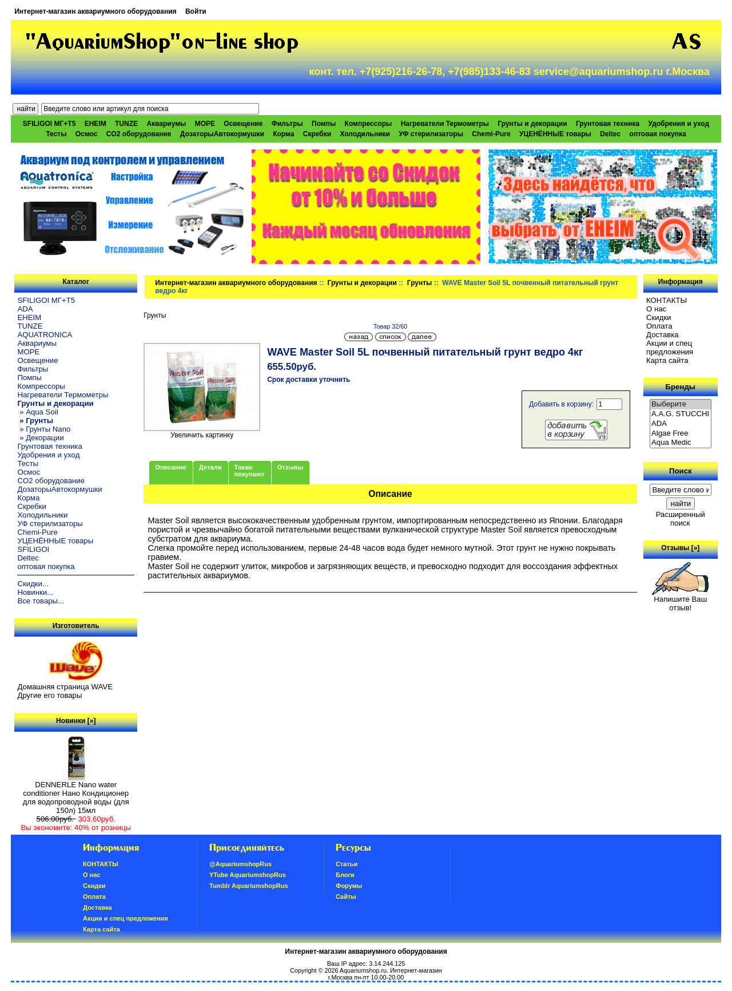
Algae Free (680, 434)
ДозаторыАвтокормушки (222, 134)
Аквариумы (166, 124)
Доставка (662, 334)
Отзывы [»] (680, 548)
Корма (283, 134)
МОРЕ (205, 124)
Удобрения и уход (678, 124)
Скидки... (32, 583)
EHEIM (95, 124)
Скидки (658, 317)
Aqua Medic (680, 443)
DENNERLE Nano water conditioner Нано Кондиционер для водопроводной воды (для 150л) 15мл (76, 794)
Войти (195, 11)
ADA (25, 309)
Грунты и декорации (362, 283)
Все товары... (40, 601)
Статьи (346, 863)
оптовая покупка (658, 134)
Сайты (346, 896)
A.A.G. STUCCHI (680, 414)
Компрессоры (368, 124)
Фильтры (287, 124)
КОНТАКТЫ (666, 300)
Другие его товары (49, 695)
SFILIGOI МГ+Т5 (49, 124)
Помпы (324, 124)
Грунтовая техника (607, 124)
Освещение (243, 124)
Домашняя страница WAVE (65, 686)
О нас (656, 309)
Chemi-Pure (491, 134)
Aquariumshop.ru (363, 970)
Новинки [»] (76, 721)
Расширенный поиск (680, 518)
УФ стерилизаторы (431, 134)
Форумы (349, 885)
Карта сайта (667, 360)
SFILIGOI (33, 549)
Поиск (680, 471)
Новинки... (35, 592)
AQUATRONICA (44, 334)
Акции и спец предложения (669, 347)
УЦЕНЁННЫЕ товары (555, 134)
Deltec (610, 134)
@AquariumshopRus (240, 863)
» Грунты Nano (43, 429)
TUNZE (126, 124)
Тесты (56, 134)
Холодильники (365, 134)
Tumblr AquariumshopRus (248, 885)
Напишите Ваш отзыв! (680, 600)
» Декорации (40, 437)
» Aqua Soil (37, 412)
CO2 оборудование (139, 134)
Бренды (680, 386)
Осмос (86, 134)
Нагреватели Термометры (445, 124)
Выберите (680, 404)
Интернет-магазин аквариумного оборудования (95, 11)
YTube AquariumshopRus (247, 874)
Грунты (419, 283)
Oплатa (659, 326)
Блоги (345, 874)
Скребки (317, 134)
